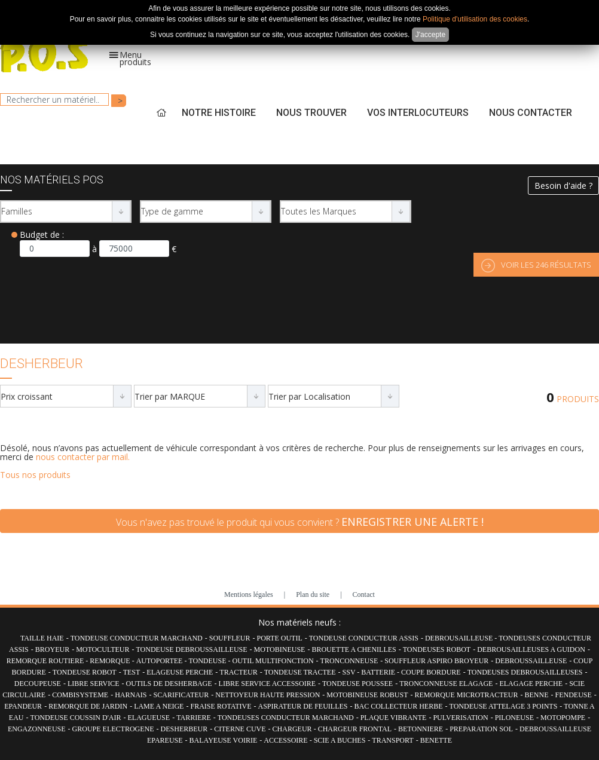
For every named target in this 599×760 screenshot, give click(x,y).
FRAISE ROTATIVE (220, 706)
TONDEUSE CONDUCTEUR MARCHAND (137, 638)
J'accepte (430, 34)
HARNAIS (130, 695)
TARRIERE (193, 717)
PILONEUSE (514, 717)
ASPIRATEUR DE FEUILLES (303, 706)
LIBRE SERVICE (94, 683)
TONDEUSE (208, 661)
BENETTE (436, 740)
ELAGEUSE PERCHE (179, 672)
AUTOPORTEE (160, 661)
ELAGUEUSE (148, 717)
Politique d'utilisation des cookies (475, 19)
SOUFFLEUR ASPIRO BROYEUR (436, 661)
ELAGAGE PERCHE (531, 683)
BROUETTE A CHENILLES (353, 649)
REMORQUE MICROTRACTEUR (466, 695)
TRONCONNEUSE (349, 661)
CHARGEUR (293, 729)
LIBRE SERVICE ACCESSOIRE (267, 683)
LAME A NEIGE (159, 706)
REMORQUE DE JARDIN (87, 706)
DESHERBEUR (184, 729)
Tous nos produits (35, 474)
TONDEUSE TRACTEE (300, 672)
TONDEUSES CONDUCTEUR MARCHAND (286, 717)
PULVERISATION (460, 717)
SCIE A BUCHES (340, 740)
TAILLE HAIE (42, 638)
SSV (350, 672)
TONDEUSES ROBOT (436, 649)
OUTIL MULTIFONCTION (273, 661)
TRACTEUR (238, 672)
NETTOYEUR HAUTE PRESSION (267, 695)
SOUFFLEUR (229, 638)
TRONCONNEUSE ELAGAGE (446, 683)
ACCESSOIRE (286, 740)
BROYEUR (52, 649)
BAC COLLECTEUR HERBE (398, 706)
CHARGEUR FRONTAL (355, 729)
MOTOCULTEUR (102, 649)
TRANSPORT (392, 740)
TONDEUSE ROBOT (85, 672)
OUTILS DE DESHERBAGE (169, 683)
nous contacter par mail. (83, 456)
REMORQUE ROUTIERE (46, 661)
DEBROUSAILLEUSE (459, 638)
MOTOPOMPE (562, 717)
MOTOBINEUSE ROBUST (367, 695)
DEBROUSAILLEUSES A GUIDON (531, 649)
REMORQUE (111, 661)
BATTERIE (379, 672)
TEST (131, 672)
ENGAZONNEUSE (37, 729)
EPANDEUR (23, 706)
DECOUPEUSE (37, 683)
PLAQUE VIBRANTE (393, 717)
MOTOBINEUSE (279, 649)
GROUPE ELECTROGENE (113, 729)
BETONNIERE (420, 729)
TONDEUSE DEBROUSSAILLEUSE (191, 649)
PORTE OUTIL (279, 638)
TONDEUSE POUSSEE (357, 683)
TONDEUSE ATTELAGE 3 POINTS (504, 706)
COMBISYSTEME (80, 695)
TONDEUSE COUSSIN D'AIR (75, 717)
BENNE (536, 695)
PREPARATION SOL (481, 729)
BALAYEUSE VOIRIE (224, 740)
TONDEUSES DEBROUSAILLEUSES (525, 672)
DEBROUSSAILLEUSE (531, 661)
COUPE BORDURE (431, 672)
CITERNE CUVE (239, 729)
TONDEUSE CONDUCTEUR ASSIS (363, 638)
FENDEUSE (573, 695)
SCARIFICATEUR (181, 695)
